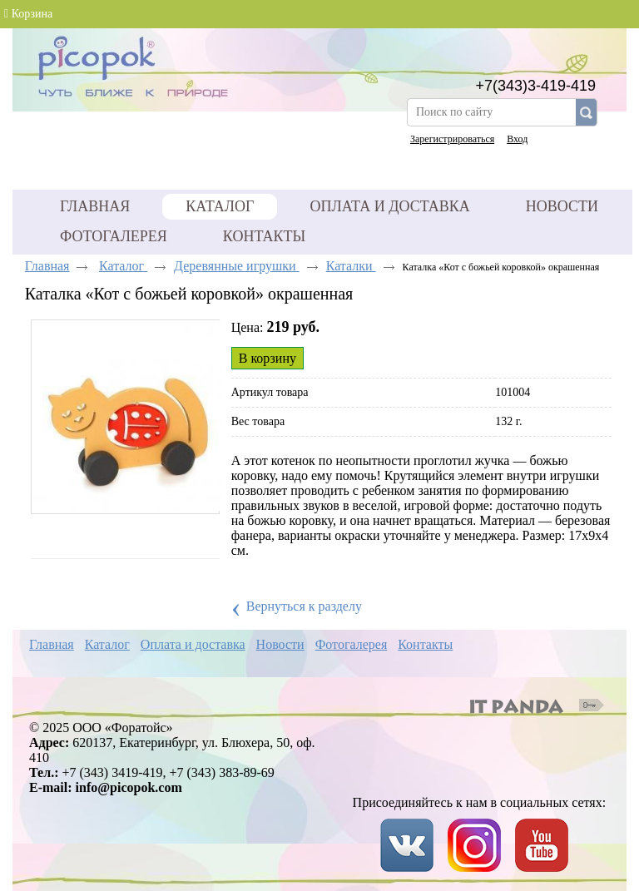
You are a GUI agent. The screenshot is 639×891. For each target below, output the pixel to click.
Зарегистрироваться (452, 139)
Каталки (351, 266)
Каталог (220, 206)
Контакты (425, 644)
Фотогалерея (351, 644)
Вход (517, 139)
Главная (47, 266)
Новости (280, 644)
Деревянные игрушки (237, 266)
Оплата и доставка (193, 644)
